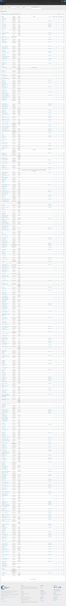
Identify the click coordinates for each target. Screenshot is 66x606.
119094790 (49, 205)
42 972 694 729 (49, 163)
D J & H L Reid (3, 371)
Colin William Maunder (4, 322)
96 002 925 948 (49, 149)
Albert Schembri (3, 55)
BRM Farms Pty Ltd (4, 234)
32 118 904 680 (49, 116)
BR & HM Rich (3, 209)
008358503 (49, 169)
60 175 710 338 (49, 394)
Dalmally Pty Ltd (4, 391)
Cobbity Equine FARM (4, 317)
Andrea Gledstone (4, 83)
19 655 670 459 (49, 261)
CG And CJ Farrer (4, 288)
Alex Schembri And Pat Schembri (5, 56)
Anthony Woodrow (4, 98)
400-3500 (3, 17)
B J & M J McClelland (4, 139)
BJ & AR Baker (3, 187)
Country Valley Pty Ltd (4, 344)
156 (56, 47)
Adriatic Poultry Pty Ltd (4, 41)
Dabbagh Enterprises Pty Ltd (5, 385)
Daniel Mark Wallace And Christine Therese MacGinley (6, 395)
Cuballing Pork (3, 360)
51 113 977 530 (49, 304)
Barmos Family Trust (4, 157)
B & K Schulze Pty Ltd (4, 136)
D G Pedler (3, 370)
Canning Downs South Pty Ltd (5, 267)
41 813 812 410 (49, 341)
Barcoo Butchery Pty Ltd (4, 155)
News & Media (26, 3)
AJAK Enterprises (4, 51)
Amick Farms (3, 81)
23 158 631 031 (49, 124)
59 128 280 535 (49, 132)
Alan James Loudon (4, 54)
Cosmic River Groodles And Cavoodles (5, 339)
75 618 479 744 (49, 331)
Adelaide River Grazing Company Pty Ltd (5, 38)
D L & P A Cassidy (4, 373)
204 (56, 346)
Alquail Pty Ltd (3, 74)
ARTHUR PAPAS (3, 111)
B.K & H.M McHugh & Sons (5, 145)
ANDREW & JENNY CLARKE (5, 84)
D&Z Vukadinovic (4, 380)
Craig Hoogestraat (4, 350)
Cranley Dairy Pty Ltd (4, 355)
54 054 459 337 (49, 257)
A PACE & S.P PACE (4, 24)
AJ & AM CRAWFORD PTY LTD (5, 48)
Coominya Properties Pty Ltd (5, 327)
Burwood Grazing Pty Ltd (5, 244)
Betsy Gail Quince (4, 179)
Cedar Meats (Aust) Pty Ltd (5, 280)
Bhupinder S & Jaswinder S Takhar (6, 184)
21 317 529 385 (49, 51)
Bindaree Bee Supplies (4, 185)
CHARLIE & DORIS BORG (4, 297)
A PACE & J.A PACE (4, 23)
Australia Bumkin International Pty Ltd (6, 118)
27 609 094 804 (49, 237)
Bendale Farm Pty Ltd (4, 173)
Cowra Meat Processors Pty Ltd (5, 346)
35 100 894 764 (49, 244)
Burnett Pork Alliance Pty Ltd (5, 242)
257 (56, 280)
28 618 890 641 (49, 388)
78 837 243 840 (49, 48)
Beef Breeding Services (4, 167)
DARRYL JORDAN (4, 406)
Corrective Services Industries (5, 333)
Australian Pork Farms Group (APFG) (6, 126)
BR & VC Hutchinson (4, 211)
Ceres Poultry (3, 287)
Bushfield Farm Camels (4, 245)
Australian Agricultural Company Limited (5, 119)
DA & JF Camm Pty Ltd (4, 381)
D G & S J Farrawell (4, 369)
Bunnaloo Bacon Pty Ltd (4, 241)
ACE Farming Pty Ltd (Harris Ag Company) (5, 33)
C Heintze (3, 251)
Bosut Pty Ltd (3, 204)
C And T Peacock (4, 249)
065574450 (49, 52)
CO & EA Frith (3, 315)
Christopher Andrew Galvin (5, 308)
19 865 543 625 (49, 259)
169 (56, 124)
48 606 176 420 (49, 41)
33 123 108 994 (49, 346)
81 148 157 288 (49, 128)
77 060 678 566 (49, 290)
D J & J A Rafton (3, 372)
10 (53, 66)
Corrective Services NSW (4, 335)
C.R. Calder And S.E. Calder (5, 259)
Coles (2, 319)
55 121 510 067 (49, 114)
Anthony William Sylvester (5, 97)
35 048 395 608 (49, 363)
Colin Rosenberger (4, 321)
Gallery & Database (2, 3)
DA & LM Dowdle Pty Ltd (4, 383)
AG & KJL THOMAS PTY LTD (5, 46)
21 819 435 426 (49, 143)
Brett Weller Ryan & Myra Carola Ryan (5, 224)
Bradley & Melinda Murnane (5, 215)
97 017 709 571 (49, 46)
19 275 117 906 (49, 23)
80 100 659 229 (49, 58)
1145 (56, 82)
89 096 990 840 (49, 328)
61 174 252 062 (49, 95)
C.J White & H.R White (4, 257)
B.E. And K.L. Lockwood (4, 142)
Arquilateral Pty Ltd (4, 110)
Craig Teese (3, 353)
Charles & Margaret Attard (5, 296)
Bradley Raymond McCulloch (5, 217)
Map (5, 3)
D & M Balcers (3, 363)
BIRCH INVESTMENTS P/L (5, 186)
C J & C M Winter (3, 253)
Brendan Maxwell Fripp (4, 221)
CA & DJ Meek (3, 261)
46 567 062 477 (49, 86)
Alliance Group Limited (4, 67)
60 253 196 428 (49, 82)
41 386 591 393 (49, 145)
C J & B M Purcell (3, 252)
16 (58, 124)
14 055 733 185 (49, 63)
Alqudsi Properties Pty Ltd (5, 75)
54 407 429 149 (49, 218)
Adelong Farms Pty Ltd (4, 39)
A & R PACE (3, 20)
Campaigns (16, 3)
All (37, 7)
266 (56, 237)
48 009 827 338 (49, 167)
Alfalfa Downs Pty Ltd (4, 58)
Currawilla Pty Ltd (4, 361)
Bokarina (3, 196)
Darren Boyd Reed (4, 405)
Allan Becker (3, 64)
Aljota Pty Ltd (3, 62)
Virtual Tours (8, 3)
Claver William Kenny (4, 312)
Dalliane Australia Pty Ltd (4, 390)
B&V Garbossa (3, 148)
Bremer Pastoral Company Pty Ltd (6, 219)
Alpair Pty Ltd (3, 71)
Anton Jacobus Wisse (4, 99)
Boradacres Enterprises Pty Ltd (5, 200)
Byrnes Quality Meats (4, 246)
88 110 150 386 (49, 37)
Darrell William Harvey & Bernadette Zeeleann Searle (6, 404)
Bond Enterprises (4, 197)
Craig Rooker (3, 352)
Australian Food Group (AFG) (5, 124)
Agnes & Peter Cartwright (5, 47)
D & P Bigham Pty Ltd (4, 364)
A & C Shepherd (3, 19)
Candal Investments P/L (4, 266)
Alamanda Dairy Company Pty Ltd (6, 52)
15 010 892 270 (49, 119)
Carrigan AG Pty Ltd (4, 271)
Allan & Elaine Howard (4, 63)
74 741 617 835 (49, 20)
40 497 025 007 (49, 80)
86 (53, 149)
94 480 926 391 (49, 369)
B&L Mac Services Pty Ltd (5, 147)
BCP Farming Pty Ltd (4, 165)
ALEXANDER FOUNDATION (5, 57)
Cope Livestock (3, 328)
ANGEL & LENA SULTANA (5, 90)
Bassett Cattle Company (4, 161)
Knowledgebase (12, 3)
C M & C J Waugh (4, 255)
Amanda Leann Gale (4, 77)
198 (56, 149)
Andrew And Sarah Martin (5, 86)
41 (58, 82)
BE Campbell (3, 166)
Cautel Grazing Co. (4, 278)
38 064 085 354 (49, 383)
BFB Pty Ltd (3, 181)
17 (58, 117)
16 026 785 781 (49, 264)
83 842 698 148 (49, 24)
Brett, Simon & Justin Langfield (5, 225)
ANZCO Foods (3, 100)
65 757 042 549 (49, 379)
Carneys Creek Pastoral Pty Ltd (5, 270)
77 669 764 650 (49, 360)
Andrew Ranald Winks (4, 87)
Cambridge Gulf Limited (4, 264)
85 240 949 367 (49, 196)
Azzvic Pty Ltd (3, 135)
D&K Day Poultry (4, 379)
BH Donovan (3, 182)
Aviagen (3, 132)
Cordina (3, 331)
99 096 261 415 (49, 190)
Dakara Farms (3, 388)
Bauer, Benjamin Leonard (5, 163)
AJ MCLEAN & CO (4, 50)
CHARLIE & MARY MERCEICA (5, 299)
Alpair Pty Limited (4, 70)
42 (58, 280)
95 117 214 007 (49, 135)
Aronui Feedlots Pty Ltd (4, 108)
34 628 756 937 (49, 380)
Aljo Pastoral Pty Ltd (4, 60)
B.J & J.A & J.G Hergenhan (4, 143)
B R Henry (3, 140)
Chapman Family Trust (4, 293)
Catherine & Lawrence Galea (5, 275)
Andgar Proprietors (4, 82)
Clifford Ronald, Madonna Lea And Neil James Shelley (6, 314)
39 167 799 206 (49, 39)
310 (56, 24)
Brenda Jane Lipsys (4, 220)
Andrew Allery (3, 85)
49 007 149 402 (49, 280)
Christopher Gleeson (4, 309)
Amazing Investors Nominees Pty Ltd (6, 79)
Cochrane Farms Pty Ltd (4, 318)
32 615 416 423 (49, 326)
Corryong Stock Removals (5, 338)
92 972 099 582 (49, 110)
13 (53, 265)
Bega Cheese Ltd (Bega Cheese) (5, 169)
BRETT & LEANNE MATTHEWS (5, 222)
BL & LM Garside (4, 188)
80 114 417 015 (49, 126)
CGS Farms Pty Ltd (4, 290)
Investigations (19, 3)
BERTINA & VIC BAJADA (4, 178)
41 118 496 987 (49, 247)
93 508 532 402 (49, 245)
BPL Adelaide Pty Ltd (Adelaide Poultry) (5, 208)
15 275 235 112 (49, 317)
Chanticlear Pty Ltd (4, 292)
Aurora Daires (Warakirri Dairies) (5, 114)
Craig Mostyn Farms (4, 351)
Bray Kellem (3, 218)
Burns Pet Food (3, 243)
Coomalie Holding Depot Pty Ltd (5, 326)
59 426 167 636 (49, 339)
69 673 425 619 (49, 34)
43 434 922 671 (49, 342)
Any (39, 7)
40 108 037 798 (49, 207)
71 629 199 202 (49, 355)
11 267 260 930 (49, 55)
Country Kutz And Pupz (4, 341)
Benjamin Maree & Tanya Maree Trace (5, 176)
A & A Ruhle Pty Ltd (4, 18)
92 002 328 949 (49, 243)
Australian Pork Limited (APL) (5, 127)
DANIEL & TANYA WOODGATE (5, 394)
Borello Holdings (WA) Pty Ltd (5, 201)
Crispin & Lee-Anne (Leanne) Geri (5, 356)
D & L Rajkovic (3, 362)
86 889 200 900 (49, 249)
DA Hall (2, 384)
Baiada (2, 149)
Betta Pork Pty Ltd (4, 180)
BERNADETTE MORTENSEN (5, 177)
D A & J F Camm (3, 365)
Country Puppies (4, 342)
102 (56, 169)
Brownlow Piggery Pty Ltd (5, 237)
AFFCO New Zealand (4, 42)
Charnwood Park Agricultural (5, 303)
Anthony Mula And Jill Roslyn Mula (6, 96)
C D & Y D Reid (3, 250)
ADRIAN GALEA (3, 40)
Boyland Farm (3, 205)
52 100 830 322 (49, 344)
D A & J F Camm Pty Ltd (4, 367)
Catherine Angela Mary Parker (5, 276)
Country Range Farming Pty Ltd (5, 343)
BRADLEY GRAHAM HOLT (5, 216)
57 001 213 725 (49, 60)
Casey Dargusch (3, 273)
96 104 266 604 (49, 204)
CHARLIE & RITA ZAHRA (4, 300)
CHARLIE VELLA (3, 302)
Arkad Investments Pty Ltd (5, 107)
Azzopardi (3, 134)
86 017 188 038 (49, 112)
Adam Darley (3, 34)
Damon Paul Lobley (4, 392)
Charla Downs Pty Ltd (4, 294)
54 (53, 331)
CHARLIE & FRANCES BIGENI (5, 298)
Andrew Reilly (3, 89)
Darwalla (3, 407)
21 (58, 346)
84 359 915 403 (49, 303)
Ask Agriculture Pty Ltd (4, 112)
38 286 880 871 (49, 136)
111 (56, 351)
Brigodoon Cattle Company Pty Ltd (6, 230)
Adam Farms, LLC (4, 36)
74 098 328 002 (49, 390)
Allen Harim (3, 66)
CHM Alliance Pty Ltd (4, 304)
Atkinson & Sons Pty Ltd (4, 113)
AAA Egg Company (4, 28)
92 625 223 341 (49, 191)
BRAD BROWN (3, 214)
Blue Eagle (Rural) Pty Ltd (4, 190)
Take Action (22, 3)
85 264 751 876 (49, 184)
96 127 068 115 (49, 351)
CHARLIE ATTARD (4, 301)
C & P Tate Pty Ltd (4, 247)
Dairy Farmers (3, 386)
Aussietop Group (4, 116)
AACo (2, 29)
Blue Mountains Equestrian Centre (6, 191)
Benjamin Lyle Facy (4, 174)
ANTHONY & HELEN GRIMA (5, 95)
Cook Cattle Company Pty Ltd (5, 324)
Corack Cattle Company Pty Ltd (5, 329)
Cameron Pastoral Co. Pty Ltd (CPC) (6, 265)
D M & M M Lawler (4, 374)
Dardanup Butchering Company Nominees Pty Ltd (5, 399)
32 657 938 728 (49, 287)
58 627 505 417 (49, 117)
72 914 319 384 (49, 148)
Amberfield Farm (4, 80)
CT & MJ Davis (3, 357)
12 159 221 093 (49, 338)
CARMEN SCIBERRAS (4, 269)
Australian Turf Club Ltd (4, 128)
